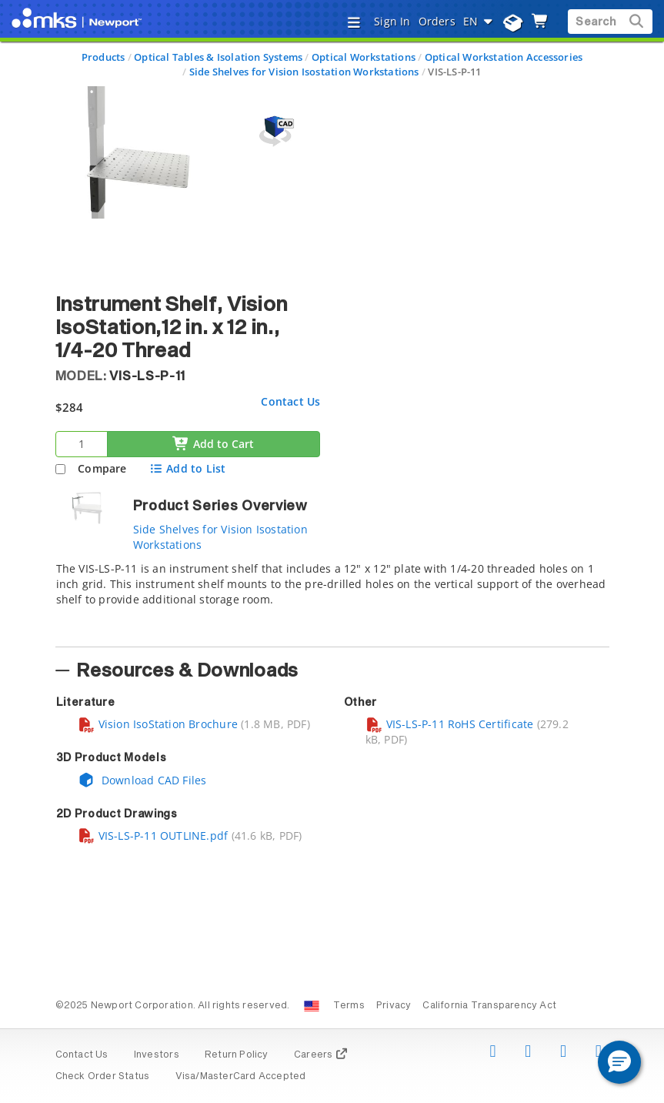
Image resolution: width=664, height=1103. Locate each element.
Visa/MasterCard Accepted (240, 1076)
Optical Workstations (363, 57)
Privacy (393, 1006)
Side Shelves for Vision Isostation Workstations (304, 72)
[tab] (332, 599)
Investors (156, 1055)
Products (103, 57)
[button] (619, 1062)
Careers (321, 1055)
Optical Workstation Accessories (504, 57)
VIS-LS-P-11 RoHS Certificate (449, 724)
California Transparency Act (489, 1006)
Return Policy (237, 1055)
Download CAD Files (142, 780)
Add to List (187, 468)
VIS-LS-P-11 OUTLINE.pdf (153, 835)
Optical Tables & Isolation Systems (218, 57)
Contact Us (290, 401)
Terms (349, 1006)
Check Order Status (102, 1076)
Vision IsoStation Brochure (158, 724)
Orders (437, 21)
